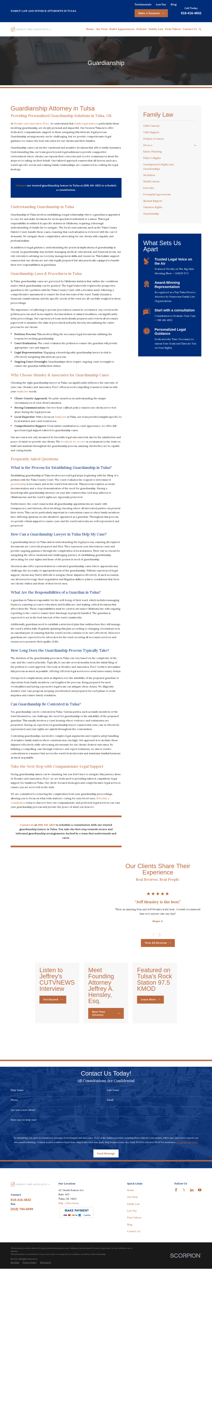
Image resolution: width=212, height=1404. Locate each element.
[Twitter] (184, 1316)
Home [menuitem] (90, 29)
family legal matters (86, 123)
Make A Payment (151, 13)
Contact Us (133, 1358)
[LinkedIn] (191, 1316)
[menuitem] (169, 126)
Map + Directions (68, 1329)
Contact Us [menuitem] (190, 29)
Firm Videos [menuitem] (173, 29)
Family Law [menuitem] (155, 29)
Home (130, 1316)
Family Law (133, 1330)
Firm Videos (134, 1344)
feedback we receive (73, 441)
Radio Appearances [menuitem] (121, 29)
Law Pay (161, 4)
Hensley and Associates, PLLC (31, 123)
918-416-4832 (191, 13)
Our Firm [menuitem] (101, 29)
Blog (173, 4)
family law (22, 391)
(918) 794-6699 (22, 1336)
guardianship (18, 484)
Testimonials (143, 4)
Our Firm (132, 1323)
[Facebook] (176, 1316)
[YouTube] (199, 1316)
